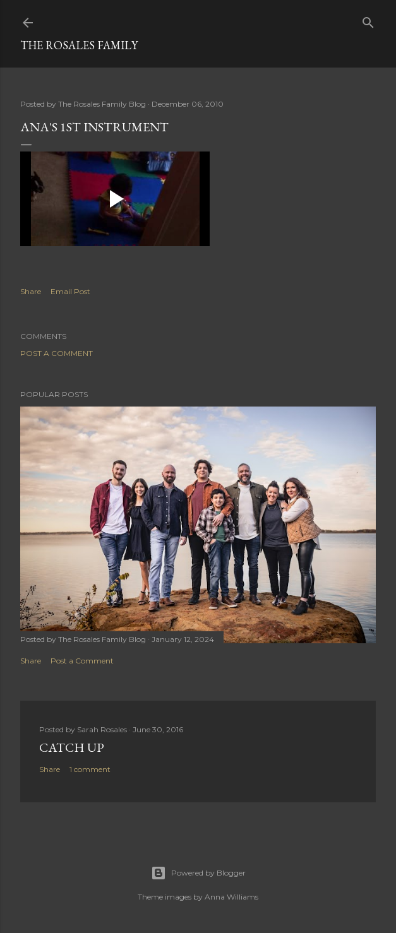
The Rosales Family (79, 45)
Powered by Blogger (198, 873)
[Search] (368, 20)
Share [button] (30, 291)
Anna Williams (231, 896)
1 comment (90, 769)
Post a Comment (56, 353)
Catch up (71, 747)
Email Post (70, 291)
